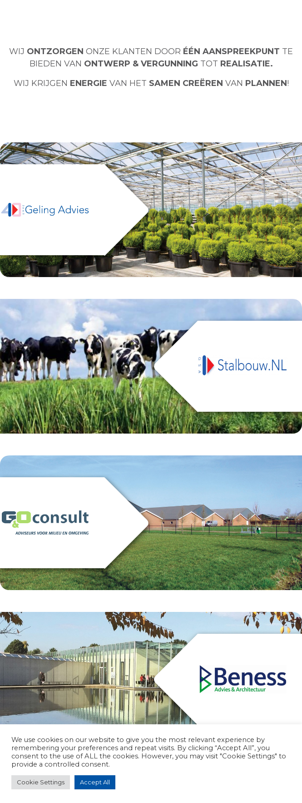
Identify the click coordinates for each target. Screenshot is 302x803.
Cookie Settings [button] (40, 782)
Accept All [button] (95, 782)
